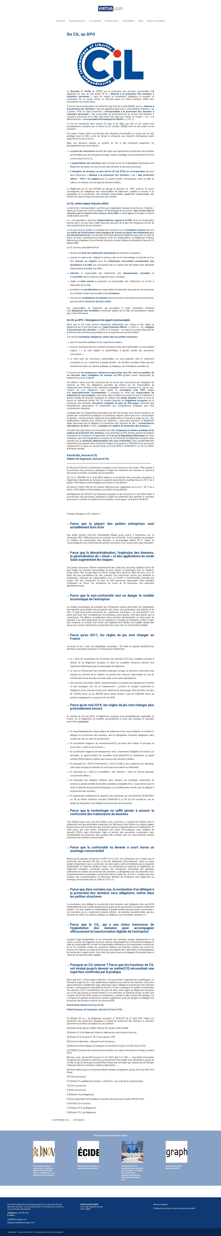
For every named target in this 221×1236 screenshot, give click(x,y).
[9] (121, 646)
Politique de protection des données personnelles (174, 1208)
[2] (133, 106)
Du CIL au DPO (81, 34)
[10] (148, 646)
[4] (99, 189)
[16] (146, 982)
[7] (147, 612)
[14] (127, 755)
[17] (83, 990)
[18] (112, 1000)
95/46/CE (83, 467)
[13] (114, 743)
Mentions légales (160, 1204)
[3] (126, 126)
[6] (139, 578)
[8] (141, 622)
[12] (107, 739)
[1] (101, 91)
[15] (126, 968)
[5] (108, 535)
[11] (127, 659)
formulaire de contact (52, 1207)
